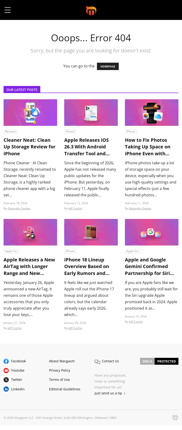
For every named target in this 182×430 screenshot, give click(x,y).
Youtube (17, 371)
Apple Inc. (11, 252)
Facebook (18, 361)
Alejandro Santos (19, 209)
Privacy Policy (59, 371)
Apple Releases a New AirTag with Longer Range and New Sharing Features (29, 267)
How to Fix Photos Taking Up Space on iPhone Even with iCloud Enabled (147, 147)
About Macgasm (62, 361)
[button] (172, 10)
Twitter (16, 380)
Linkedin (18, 389)
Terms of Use (59, 380)
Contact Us (110, 361)
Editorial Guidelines (64, 389)
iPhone (70, 131)
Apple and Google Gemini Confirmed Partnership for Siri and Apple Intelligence (151, 267)
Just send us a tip (108, 394)
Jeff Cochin (75, 209)
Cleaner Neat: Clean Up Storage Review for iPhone (29, 147)
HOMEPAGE (107, 66)
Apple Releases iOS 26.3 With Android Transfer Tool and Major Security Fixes (88, 147)
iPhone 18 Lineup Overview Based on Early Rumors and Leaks (86, 267)
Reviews (10, 131)
